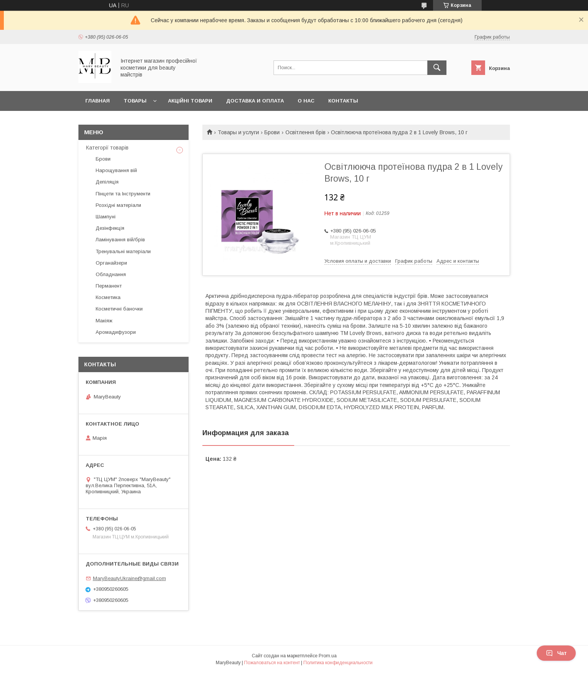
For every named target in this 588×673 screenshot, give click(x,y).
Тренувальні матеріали (123, 251)
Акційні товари (190, 101)
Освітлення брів (305, 132)
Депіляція (107, 182)
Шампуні (106, 216)
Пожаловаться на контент (272, 662)
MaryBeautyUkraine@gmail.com (129, 578)
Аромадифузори (116, 332)
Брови (272, 132)
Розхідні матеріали (118, 205)
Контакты (343, 101)
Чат (556, 653)
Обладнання (111, 274)
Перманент (109, 286)
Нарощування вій (116, 170)
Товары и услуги (238, 132)
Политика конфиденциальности (338, 662)
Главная (97, 101)
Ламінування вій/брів (120, 239)
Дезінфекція (110, 228)
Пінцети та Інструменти (123, 194)
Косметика (108, 297)
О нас (306, 101)
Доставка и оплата (255, 101)
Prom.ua (328, 655)
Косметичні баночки (119, 309)
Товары (135, 101)
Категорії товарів (107, 148)
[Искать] (436, 67)
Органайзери (111, 263)
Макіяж (104, 320)
